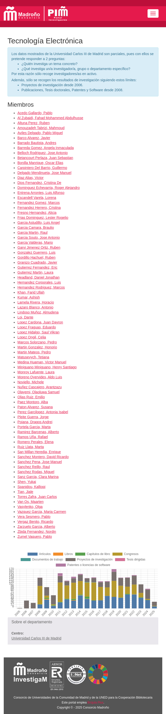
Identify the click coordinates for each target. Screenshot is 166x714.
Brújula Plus (95, 702)
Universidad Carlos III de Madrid (36, 638)
